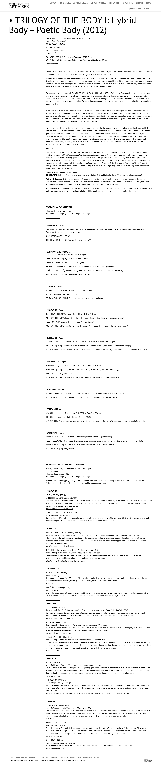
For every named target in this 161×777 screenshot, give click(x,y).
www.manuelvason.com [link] (55, 693)
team (148, 2)
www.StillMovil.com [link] (97, 693)
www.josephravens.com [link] (55, 748)
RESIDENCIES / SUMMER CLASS (73, 2)
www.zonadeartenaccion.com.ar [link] (58, 633)
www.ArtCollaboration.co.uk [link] (77, 693)
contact (147, 8)
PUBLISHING (127, 2)
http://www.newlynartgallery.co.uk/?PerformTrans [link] (65, 561)
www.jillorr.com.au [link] (53, 676)
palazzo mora (135, 8)
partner (139, 2)
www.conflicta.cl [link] (52, 650)
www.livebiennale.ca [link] (54, 736)
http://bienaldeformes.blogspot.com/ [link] (60, 618)
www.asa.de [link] (50, 583)
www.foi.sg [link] (50, 718)
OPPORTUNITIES (98, 2)
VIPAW (53, 2)
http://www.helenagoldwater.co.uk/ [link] (59, 508)
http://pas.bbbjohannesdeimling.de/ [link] (60, 546)
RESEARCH (114, 2)
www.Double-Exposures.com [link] (117, 693)
